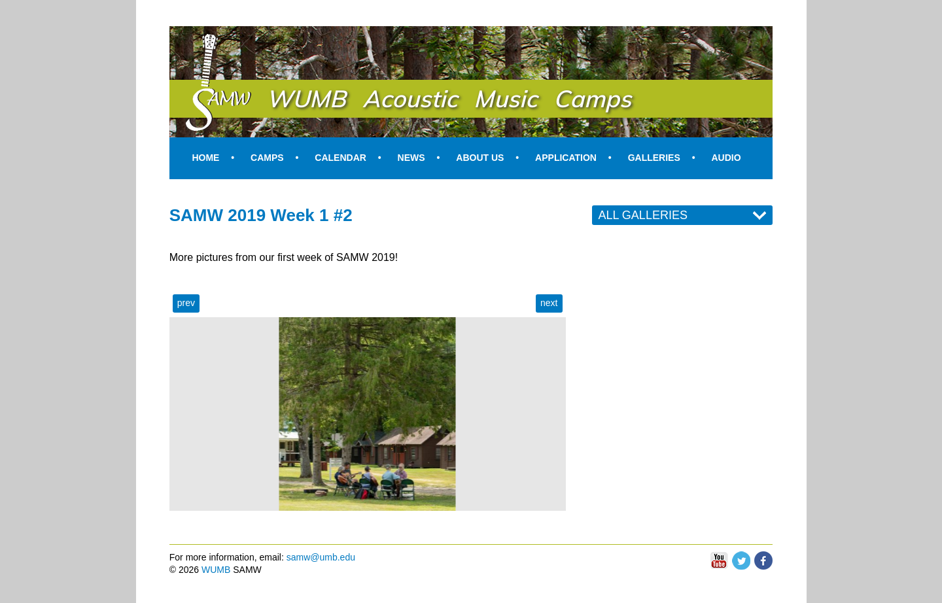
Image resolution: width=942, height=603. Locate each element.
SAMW (202, 40)
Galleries (654, 157)
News (411, 157)
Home (205, 157)
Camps (267, 157)
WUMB (215, 569)
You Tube (719, 561)
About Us (480, 157)
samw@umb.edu (321, 557)
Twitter (741, 557)
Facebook (763, 557)
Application (566, 157)
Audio (726, 157)
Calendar (340, 157)
